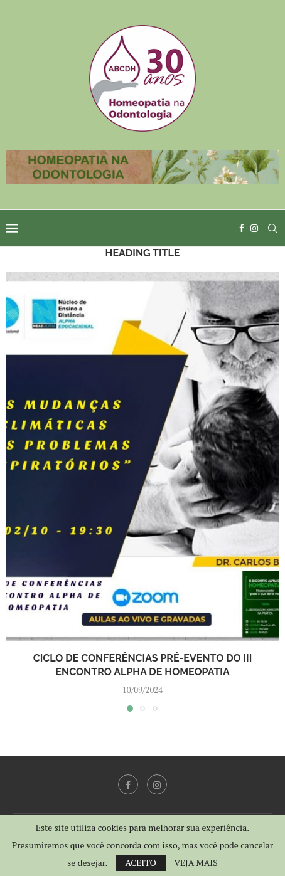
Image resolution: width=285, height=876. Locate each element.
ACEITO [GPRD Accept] (140, 862)
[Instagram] (254, 228)
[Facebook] (241, 228)
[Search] (272, 228)
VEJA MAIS (195, 862)
